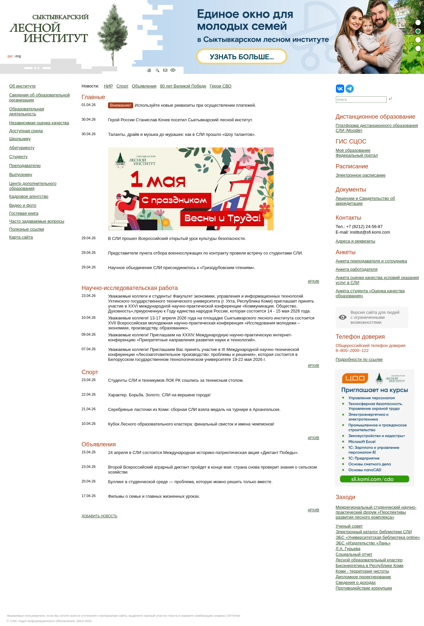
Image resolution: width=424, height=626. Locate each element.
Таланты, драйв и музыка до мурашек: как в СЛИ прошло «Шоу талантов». (181, 134)
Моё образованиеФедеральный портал (357, 153)
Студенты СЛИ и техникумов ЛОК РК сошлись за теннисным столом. (175, 380)
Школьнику (20, 138)
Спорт (123, 86)
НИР (108, 86)
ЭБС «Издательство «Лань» (363, 543)
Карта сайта (21, 237)
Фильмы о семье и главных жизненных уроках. (154, 496)
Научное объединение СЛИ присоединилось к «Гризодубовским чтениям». (181, 267)
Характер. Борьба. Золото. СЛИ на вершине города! (159, 394)
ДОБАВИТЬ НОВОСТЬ (99, 516)
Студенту (18, 156)
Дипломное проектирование (363, 576)
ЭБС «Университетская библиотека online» (378, 537)
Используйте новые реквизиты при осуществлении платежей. (182, 105)
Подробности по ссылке (359, 359)
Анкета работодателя (357, 269)
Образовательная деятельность (26, 111)
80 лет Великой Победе (183, 86)
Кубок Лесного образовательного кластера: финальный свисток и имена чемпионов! (191, 424)
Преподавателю (25, 165)
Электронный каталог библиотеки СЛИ (374, 531)
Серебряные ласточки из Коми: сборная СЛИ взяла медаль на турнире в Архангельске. (194, 409)
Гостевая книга (23, 213)
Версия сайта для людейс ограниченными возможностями (374, 317)
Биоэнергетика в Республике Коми (369, 565)
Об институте (22, 86)
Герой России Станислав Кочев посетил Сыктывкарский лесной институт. (180, 119)
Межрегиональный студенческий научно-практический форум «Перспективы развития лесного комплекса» (376, 512)
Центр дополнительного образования (32, 186)
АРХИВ (313, 281)
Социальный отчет (354, 554)
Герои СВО (220, 86)
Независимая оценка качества (39, 122)
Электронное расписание (361, 175)
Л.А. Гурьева (348, 548)
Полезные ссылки (26, 229)
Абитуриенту (21, 147)
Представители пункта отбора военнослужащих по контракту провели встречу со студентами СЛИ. (205, 253)
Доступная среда (26, 130)
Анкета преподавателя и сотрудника (371, 260)
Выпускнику (20, 174)
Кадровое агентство (28, 196)
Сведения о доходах (356, 582)
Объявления (144, 86)
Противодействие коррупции (364, 588)
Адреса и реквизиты (355, 241)
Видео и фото (22, 205)
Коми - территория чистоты (362, 571)
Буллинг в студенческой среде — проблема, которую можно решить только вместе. (190, 481)
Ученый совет (349, 526)
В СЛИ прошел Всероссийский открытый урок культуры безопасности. (177, 238)
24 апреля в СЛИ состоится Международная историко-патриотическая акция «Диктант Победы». (203, 452)
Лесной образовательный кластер (369, 559)
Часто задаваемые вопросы (36, 221)
